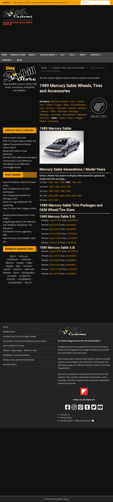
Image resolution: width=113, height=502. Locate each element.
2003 (68, 195)
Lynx (42, 108)
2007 (50, 200)
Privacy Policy (66, 417)
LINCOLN (17, 269)
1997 (56, 191)
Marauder (61, 108)
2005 (79, 195)
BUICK (13, 256)
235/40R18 (71, 273)
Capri (72, 101)
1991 (79, 182)
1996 (50, 191)
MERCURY (55, 101)
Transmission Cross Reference (17, 160)
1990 (73, 182)
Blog (19, 60)
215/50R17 (73, 238)
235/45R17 (73, 269)
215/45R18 (71, 242)
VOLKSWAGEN (15, 282)
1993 (57, 186)
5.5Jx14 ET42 (55, 220)
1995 (68, 186)
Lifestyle (94, 55)
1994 (62, 186)
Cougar (58, 104)
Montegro (44, 114)
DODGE (20, 262)
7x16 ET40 (54, 264)
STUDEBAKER (24, 279)
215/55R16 (72, 233)
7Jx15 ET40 (54, 260)
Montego (73, 111)
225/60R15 (71, 260)
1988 (62, 182)
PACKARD (11, 276)
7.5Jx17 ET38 (55, 269)
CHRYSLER (26, 259)
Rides (82, 55)
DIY (62, 55)
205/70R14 (73, 220)
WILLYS (28, 282)
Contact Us (65, 414)
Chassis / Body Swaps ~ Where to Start (20, 350)
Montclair (62, 111)
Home (4, 55)
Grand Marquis (78, 104)
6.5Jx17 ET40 (55, 238)
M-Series (50, 108)
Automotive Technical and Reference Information (25, 341)
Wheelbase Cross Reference (16, 164)
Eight (66, 104)
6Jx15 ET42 (54, 224)
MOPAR (6, 272)
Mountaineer (69, 114)
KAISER (7, 269)
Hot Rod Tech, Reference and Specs (20, 157)
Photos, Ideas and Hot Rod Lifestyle (18, 359)
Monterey (55, 114)
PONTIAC (11, 279)
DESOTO (10, 262)
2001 (56, 195)
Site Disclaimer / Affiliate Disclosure (77, 420)
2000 (50, 195)
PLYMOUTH (24, 276)
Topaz (62, 118)
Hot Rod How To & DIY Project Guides (19, 336)
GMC (18, 266)
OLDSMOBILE (27, 272)
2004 (73, 195)
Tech (72, 55)
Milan (53, 111)
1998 (62, 191)
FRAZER (9, 266)
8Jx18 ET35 (54, 273)
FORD (29, 262)
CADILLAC (23, 256)
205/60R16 (71, 229)
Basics (32, 55)
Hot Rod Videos (10, 364)
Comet (49, 104)
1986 (50, 182)
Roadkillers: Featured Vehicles (16, 355)
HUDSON (27, 266)
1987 (56, 182)
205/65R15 (71, 224)
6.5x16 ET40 (55, 233)
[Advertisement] (75, 28)
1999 (68, 191)
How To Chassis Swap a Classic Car (19, 140)
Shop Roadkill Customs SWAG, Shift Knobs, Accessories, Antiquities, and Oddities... (20, 87)
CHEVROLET (12, 259)
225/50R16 (70, 264)
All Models (53, 121)
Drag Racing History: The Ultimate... (20, 221)
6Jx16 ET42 (54, 229)
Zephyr (43, 121)
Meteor (44, 111)
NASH (16, 272)
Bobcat (64, 101)
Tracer (70, 118)
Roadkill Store (17, 55)
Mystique (81, 114)
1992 (51, 186)
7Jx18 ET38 (54, 242)
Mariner (72, 108)
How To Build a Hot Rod (14, 137)
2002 (62, 195)
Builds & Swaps (47, 55)
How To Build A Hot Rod (13, 345)
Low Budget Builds (12, 167)
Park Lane (44, 118)
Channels (6, 60)
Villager (78, 118)
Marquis (82, 108)
